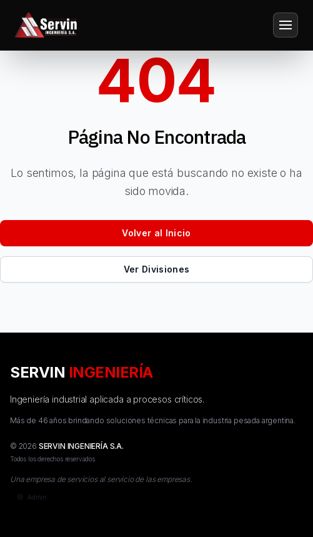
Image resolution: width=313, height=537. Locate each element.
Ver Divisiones (157, 269)
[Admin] (31, 497)
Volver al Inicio (156, 233)
